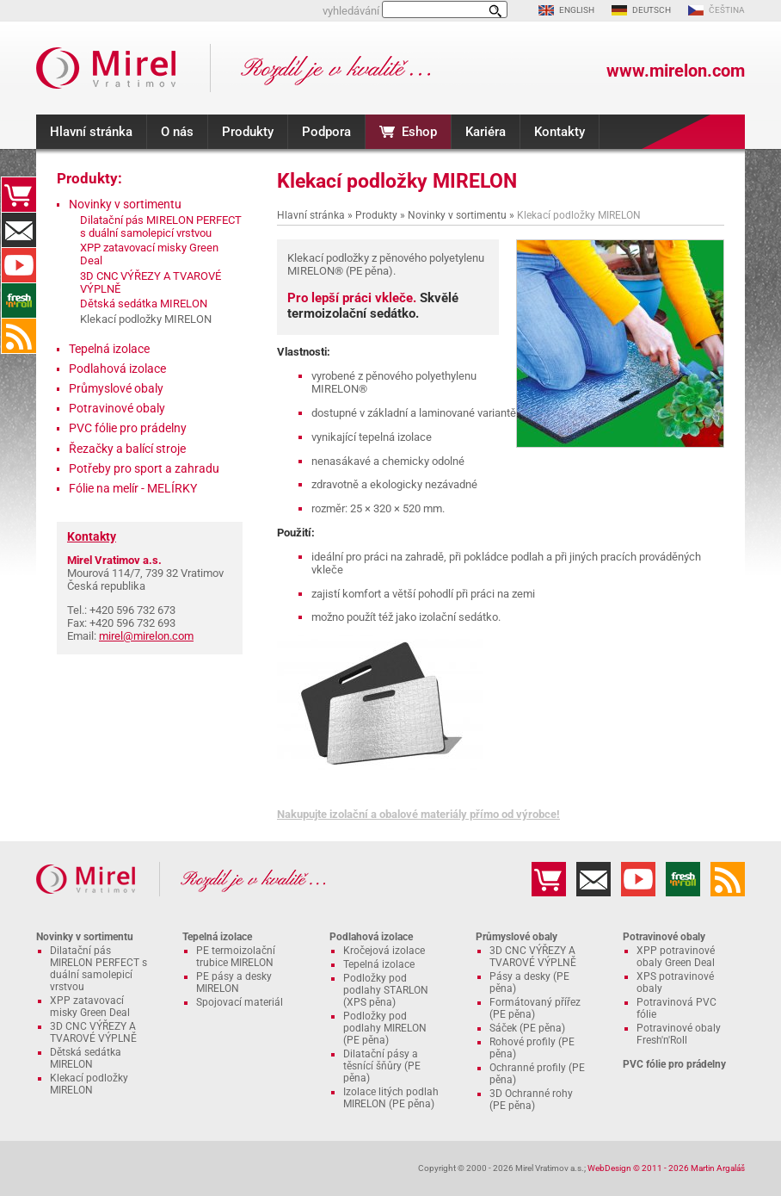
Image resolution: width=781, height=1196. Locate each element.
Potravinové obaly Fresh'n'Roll (678, 1034)
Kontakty (559, 131)
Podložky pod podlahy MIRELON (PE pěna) (385, 1028)
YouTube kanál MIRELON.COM (19, 265)
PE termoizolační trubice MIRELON (235, 957)
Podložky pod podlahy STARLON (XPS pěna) (385, 990)
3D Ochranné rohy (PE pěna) (531, 1100)
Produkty (248, 131)
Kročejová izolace (384, 951)
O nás (177, 131)
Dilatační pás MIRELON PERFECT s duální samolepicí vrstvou (161, 226)
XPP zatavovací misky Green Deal (90, 1007)
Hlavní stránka (91, 131)
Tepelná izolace (109, 349)
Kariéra (485, 131)
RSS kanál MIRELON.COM (19, 336)
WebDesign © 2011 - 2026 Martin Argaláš (666, 1168)
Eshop (419, 131)
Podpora (326, 131)
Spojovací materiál (239, 1002)
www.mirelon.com (675, 70)
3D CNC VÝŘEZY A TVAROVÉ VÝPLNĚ (93, 1032)
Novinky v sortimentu (457, 215)
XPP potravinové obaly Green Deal (675, 957)
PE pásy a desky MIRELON (234, 982)
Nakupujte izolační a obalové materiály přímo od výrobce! (418, 814)
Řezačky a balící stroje (127, 448)
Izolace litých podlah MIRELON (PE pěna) (391, 1098)
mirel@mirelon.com (146, 635)
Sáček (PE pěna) (527, 1028)
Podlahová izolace (117, 368)
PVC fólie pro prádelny (128, 428)
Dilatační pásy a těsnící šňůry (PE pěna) (382, 1066)
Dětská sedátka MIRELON (143, 303)
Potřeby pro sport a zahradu (144, 468)
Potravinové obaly (117, 408)
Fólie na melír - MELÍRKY (133, 488)
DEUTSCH (651, 9)
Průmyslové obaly (116, 388)
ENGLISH (576, 9)
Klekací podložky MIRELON (89, 1084)
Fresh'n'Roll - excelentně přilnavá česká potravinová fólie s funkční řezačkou (19, 300)
